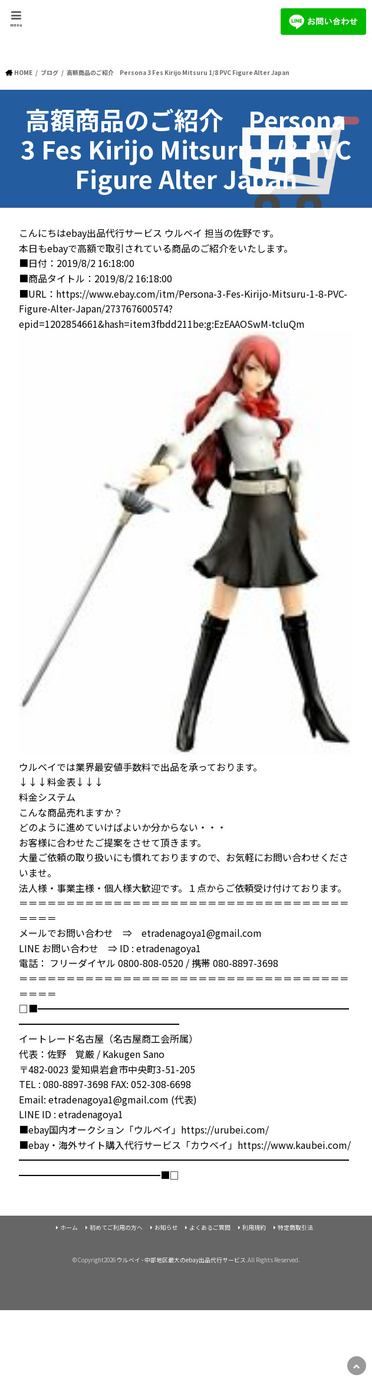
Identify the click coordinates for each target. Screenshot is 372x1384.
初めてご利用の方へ (116, 1227)
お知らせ (166, 1227)
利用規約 (254, 1227)
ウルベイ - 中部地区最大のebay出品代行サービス (181, 1260)
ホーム (69, 1227)
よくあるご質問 (210, 1227)
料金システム (47, 797)
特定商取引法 (295, 1227)
